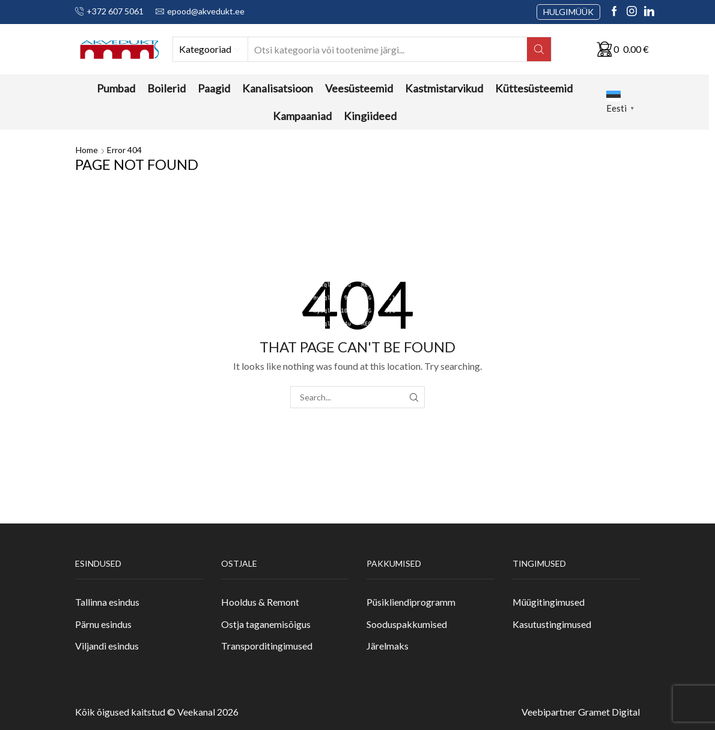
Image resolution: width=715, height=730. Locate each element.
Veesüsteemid (359, 88)
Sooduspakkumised (407, 624)
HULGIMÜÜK (568, 12)
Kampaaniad (302, 115)
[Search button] (539, 49)
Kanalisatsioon (277, 88)
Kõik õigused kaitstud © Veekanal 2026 (157, 711)
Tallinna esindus (107, 602)
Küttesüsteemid (534, 88)
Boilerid (166, 88)
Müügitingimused (549, 602)
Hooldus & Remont (260, 602)
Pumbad (116, 88)
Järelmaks (388, 645)
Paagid (214, 88)
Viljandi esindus (107, 645)
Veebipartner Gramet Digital (581, 711)
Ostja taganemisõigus (266, 624)
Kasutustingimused (552, 624)
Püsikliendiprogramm (411, 602)
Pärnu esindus (103, 624)
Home (87, 150)
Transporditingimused (266, 645)
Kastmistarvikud (444, 88)
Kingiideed (370, 115)
